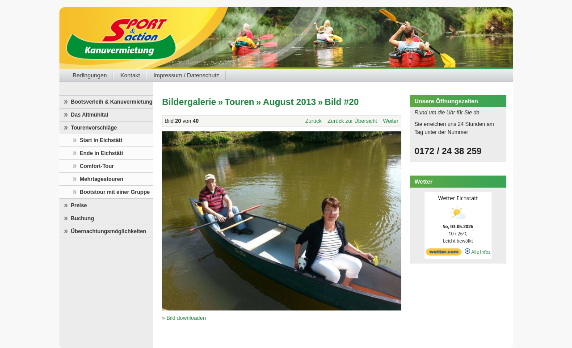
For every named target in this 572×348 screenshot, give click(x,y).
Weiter (390, 121)
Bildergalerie (189, 102)
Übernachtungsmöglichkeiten (109, 231)
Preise (79, 205)
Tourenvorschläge (94, 128)
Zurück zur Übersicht (352, 121)
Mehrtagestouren (101, 179)
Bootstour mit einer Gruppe (115, 192)
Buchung (82, 218)
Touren (239, 102)
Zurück (313, 121)
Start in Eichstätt (101, 140)
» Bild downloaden (184, 318)
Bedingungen (90, 75)
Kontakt (130, 75)
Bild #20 (341, 102)
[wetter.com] (444, 254)
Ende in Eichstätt (101, 153)
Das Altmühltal (90, 115)
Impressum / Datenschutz (186, 75)
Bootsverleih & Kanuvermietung (112, 102)
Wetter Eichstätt (458, 198)
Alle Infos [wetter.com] (477, 252)
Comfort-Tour (97, 166)
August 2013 (289, 102)
